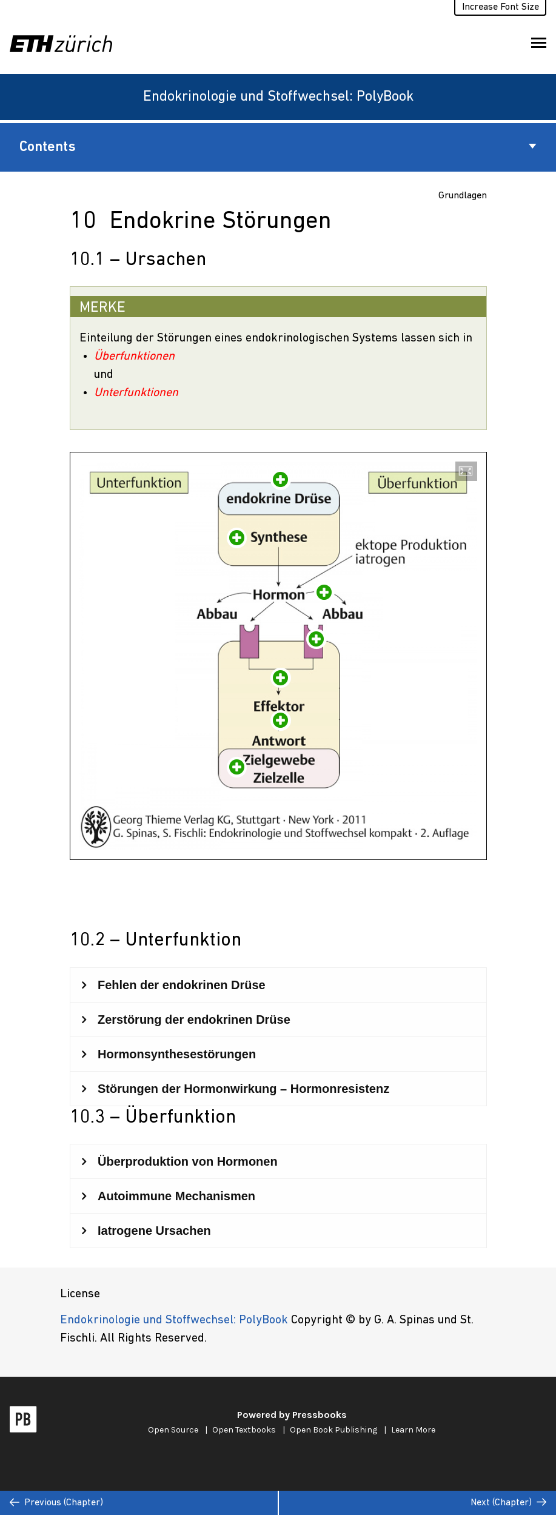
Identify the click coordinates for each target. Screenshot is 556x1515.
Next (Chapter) (508, 1503)
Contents (278, 147)
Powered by (292, 1414)
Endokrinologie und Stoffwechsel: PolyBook (278, 97)
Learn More (413, 1430)
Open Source (173, 1430)
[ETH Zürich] (66, 43)
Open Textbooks (244, 1430)
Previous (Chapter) (56, 1503)
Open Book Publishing (333, 1430)
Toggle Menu (538, 45)
